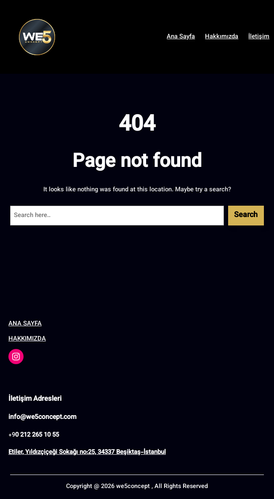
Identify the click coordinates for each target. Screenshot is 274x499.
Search (246, 215)
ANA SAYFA (25, 324)
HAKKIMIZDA (27, 339)
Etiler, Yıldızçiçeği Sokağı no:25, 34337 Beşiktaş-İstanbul (87, 452)
